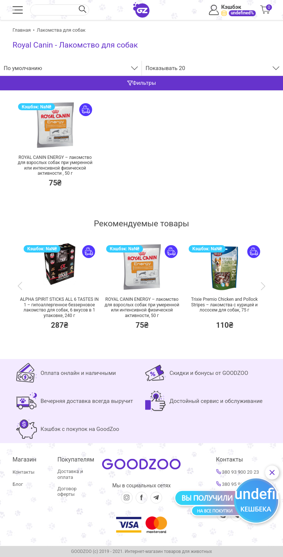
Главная (22, 30)
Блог (18, 484)
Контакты (24, 472)
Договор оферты (67, 491)
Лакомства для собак (61, 30)
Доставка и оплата (70, 474)
